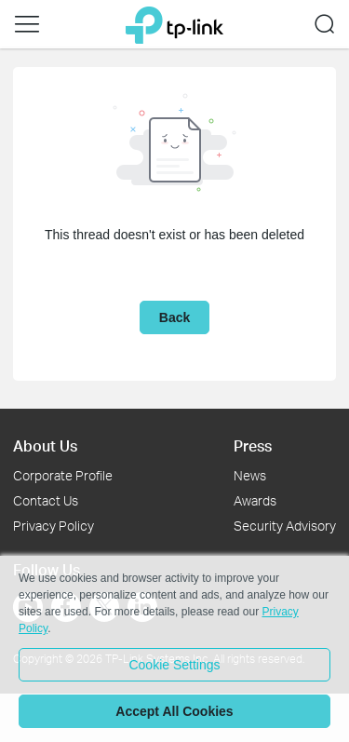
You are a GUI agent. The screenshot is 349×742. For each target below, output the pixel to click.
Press (253, 445)
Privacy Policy (53, 525)
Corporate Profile (63, 475)
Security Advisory (285, 525)
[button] (27, 24)
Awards (255, 500)
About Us (45, 445)
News (250, 475)
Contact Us (45, 500)
